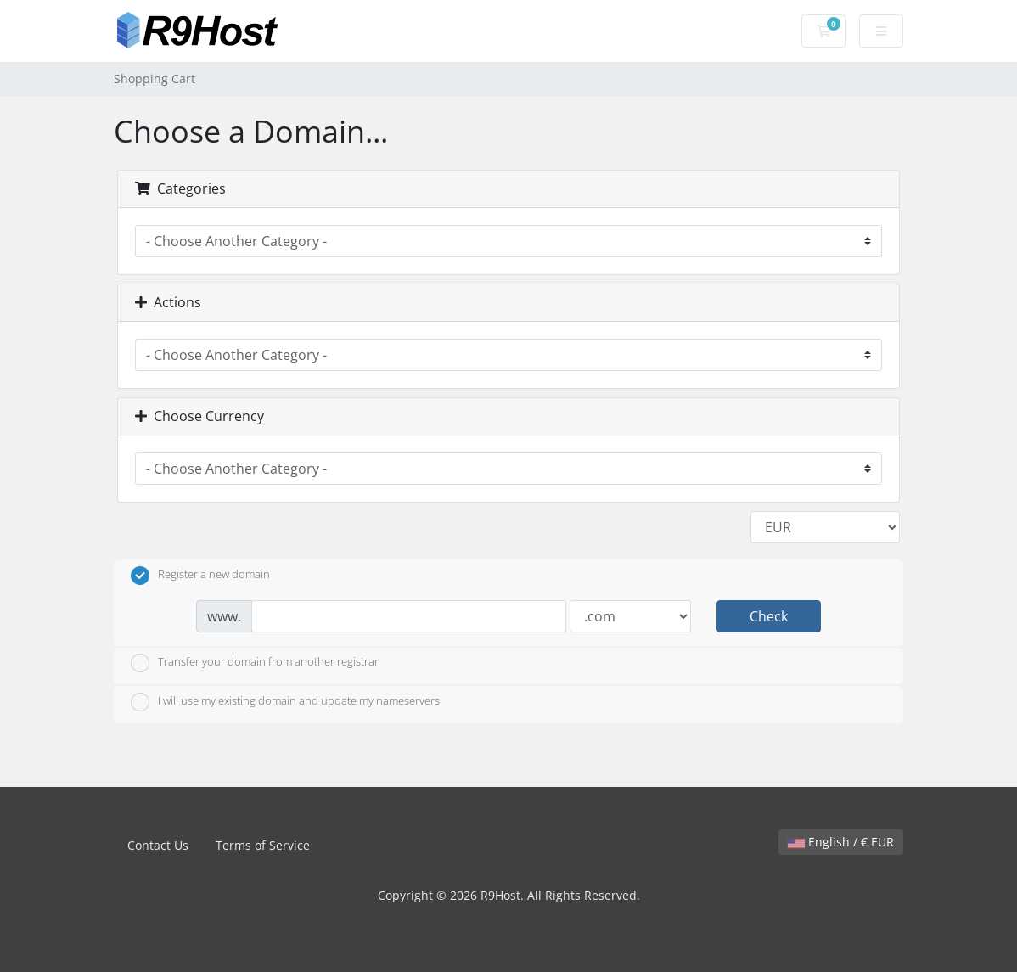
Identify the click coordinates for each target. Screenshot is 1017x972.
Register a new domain (200, 575)
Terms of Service (263, 845)
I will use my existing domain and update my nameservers (285, 702)
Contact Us (157, 845)
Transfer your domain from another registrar (255, 663)
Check (769, 616)
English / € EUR (841, 842)
